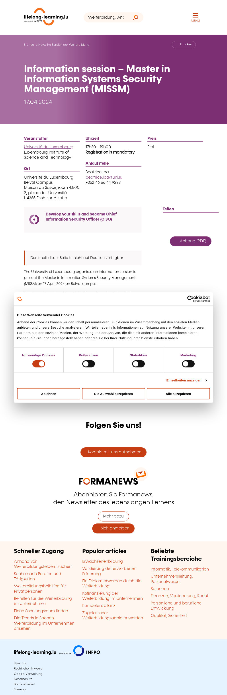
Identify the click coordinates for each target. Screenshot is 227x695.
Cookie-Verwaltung (28, 673)
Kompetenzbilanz (98, 606)
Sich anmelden (113, 528)
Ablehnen (48, 393)
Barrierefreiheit (24, 684)
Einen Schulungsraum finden (41, 611)
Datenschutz (23, 679)
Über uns (20, 663)
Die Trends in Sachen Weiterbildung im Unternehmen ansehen (44, 623)
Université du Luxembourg (48, 147)
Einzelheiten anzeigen (184, 380)
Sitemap (20, 689)
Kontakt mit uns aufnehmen (113, 452)
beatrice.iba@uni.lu (104, 178)
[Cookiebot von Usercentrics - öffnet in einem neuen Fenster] (190, 299)
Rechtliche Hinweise (28, 668)
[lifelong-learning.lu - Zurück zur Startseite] (46, 17)
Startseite (30, 44)
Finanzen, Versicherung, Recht (179, 596)
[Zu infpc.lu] (57, 655)
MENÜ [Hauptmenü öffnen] (195, 20)
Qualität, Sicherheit (169, 616)
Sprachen (160, 589)
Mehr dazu (113, 516)
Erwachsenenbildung (102, 562)
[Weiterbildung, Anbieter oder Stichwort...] (106, 17)
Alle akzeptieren (178, 393)
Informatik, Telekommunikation (180, 569)
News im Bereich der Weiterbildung (63, 44)
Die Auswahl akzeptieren (113, 393)
